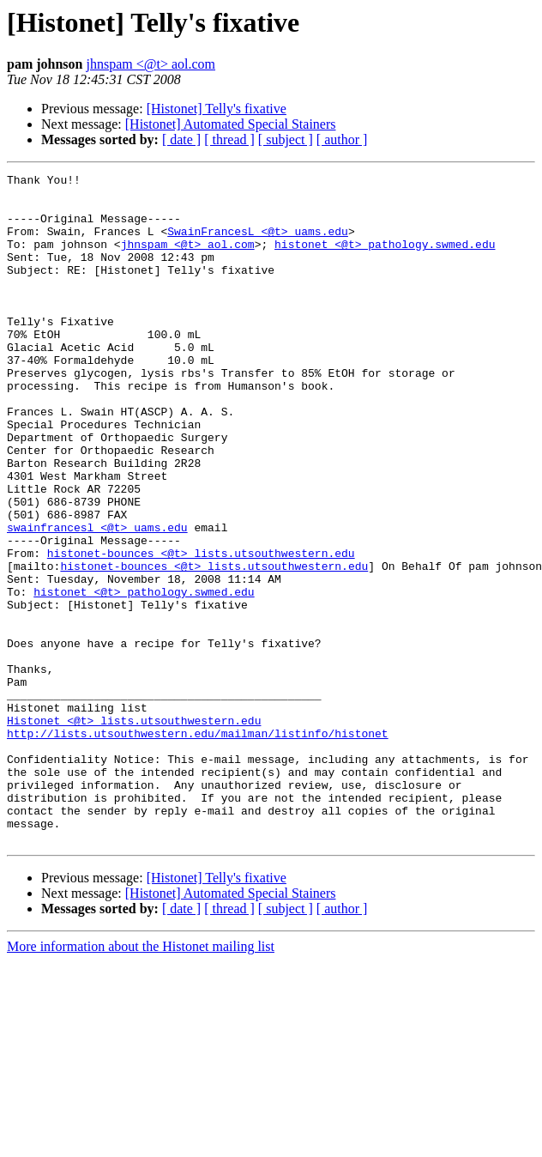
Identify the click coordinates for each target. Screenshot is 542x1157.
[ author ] (342, 139)
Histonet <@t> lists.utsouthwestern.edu (134, 831)
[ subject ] (285, 139)
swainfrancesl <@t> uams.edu (97, 599)
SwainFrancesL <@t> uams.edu (257, 243)
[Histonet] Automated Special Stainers (230, 124)
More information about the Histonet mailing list (140, 1080)
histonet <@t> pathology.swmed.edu (384, 259)
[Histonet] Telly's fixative (216, 108)
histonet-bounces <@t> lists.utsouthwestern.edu (201, 630)
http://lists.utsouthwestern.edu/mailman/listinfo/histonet (197, 846)
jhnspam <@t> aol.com (150, 64)
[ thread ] (229, 139)
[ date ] (181, 139)
